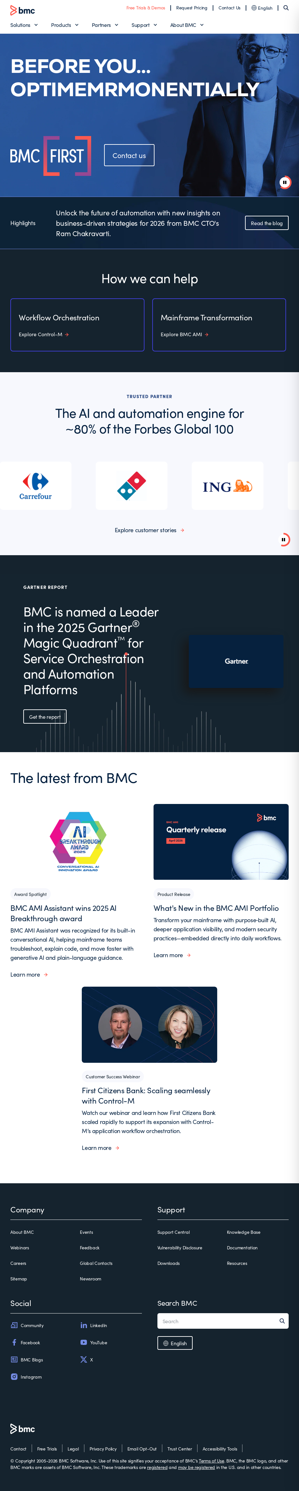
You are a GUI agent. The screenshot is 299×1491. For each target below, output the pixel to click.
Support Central (173, 1232)
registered (157, 1467)
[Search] (286, 7)
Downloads (168, 1263)
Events (86, 1232)
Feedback (90, 1247)
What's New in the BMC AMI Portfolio (216, 907)
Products (61, 24)
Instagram (25, 1377)
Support (141, 24)
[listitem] (48, 486)
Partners (101, 24)
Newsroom (90, 1278)
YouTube (93, 1342)
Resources (237, 1263)
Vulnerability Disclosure (179, 1247)
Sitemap (18, 1278)
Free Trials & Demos (145, 7)
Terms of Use (211, 1460)
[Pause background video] (283, 539)
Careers (18, 1263)
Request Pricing (192, 7)
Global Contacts (96, 1263)
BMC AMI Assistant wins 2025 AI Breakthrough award (63, 912)
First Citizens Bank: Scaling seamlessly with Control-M (146, 1095)
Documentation (242, 1247)
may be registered (196, 1467)
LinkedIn (93, 1325)
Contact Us (229, 7)
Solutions (20, 24)
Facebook (25, 1342)
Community (26, 1325)
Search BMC (177, 1303)
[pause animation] (285, 182)
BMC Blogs (26, 1359)
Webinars (19, 1247)
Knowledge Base (244, 1232)
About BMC (183, 24)
